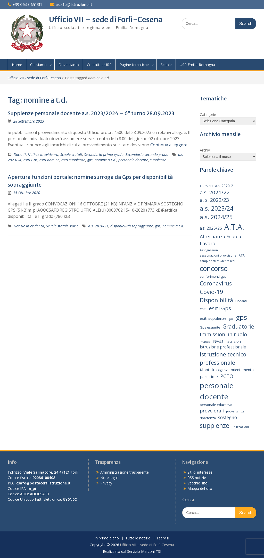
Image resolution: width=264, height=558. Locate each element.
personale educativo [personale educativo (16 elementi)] (216, 404)
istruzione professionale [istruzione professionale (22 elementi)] (223, 347)
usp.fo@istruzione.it (74, 4)
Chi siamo (38, 64)
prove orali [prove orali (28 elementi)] (212, 411)
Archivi (205, 150)
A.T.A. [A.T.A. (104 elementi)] (234, 227)
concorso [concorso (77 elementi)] (214, 268)
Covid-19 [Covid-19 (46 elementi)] (211, 292)
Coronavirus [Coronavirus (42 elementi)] (216, 283)
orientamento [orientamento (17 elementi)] (242, 369)
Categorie (208, 114)
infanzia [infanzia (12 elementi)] (205, 342)
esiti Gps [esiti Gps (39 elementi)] (220, 308)
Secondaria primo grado (103, 154)
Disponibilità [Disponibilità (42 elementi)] (216, 300)
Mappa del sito (199, 488)
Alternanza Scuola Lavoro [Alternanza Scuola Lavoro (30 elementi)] (220, 240)
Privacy (106, 483)
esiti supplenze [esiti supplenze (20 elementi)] (213, 318)
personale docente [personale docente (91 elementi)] (216, 390)
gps (90, 159)
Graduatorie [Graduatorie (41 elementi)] (238, 326)
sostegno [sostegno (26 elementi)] (227, 417)
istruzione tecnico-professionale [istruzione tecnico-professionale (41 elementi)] (224, 358)
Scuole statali (71, 154)
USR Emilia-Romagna (197, 64)
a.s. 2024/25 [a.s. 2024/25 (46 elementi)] (216, 217)
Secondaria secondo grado (147, 154)
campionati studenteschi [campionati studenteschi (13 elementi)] (217, 261)
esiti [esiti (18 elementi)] (203, 308)
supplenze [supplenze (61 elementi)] (214, 425)
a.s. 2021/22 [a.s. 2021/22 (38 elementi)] (215, 192)
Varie (74, 226)
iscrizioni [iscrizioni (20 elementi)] (234, 341)
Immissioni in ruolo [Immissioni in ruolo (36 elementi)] (223, 334)
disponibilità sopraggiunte (131, 226)
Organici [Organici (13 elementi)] (222, 370)
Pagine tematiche (134, 64)
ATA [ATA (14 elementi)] (242, 255)
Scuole (166, 64)
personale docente (133, 159)
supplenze (158, 159)
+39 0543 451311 (27, 4)
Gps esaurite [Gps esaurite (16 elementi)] (210, 327)
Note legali (109, 477)
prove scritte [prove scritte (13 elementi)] (235, 411)
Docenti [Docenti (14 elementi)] (241, 301)
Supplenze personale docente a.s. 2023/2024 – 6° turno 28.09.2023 (91, 113)
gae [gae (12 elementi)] (231, 319)
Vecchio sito (197, 483)
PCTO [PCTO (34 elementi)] (226, 376)
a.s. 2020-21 (98, 226)
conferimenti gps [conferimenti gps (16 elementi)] (213, 276)
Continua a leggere (168, 145)
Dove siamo (69, 64)
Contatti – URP (99, 64)
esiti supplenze (73, 159)
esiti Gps (30, 159)
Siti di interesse (199, 472)
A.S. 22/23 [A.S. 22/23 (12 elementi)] (206, 186)
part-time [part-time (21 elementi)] (209, 376)
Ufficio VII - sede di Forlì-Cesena (34, 77)
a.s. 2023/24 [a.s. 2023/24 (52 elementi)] (216, 208)
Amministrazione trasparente (124, 472)
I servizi (163, 538)
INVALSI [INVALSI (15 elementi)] (218, 341)
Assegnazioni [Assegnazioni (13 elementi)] (209, 250)
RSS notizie (196, 477)
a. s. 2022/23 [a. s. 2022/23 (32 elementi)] (214, 200)
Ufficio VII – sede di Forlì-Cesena (105, 19)
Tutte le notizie (137, 538)
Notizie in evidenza (43, 154)
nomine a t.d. (105, 159)
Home (17, 64)
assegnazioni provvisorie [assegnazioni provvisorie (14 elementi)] (218, 255)
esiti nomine (49, 159)
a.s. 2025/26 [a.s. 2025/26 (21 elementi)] (211, 228)
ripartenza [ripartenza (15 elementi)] (208, 418)
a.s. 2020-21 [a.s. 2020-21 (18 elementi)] (225, 185)
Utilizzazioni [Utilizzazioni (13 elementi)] (240, 427)
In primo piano (107, 538)
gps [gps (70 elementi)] (241, 317)
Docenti (20, 154)
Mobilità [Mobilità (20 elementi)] (207, 369)
